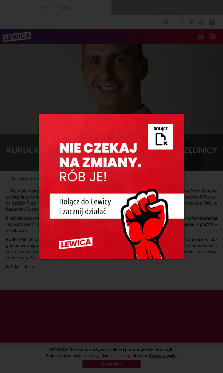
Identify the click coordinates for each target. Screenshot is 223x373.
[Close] (179, 118)
